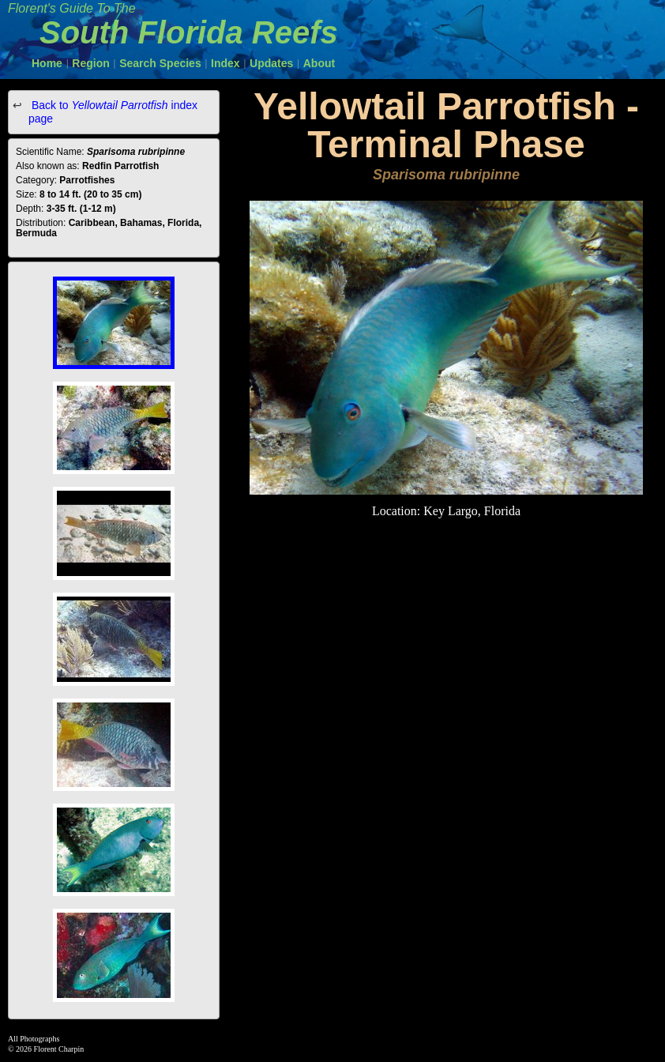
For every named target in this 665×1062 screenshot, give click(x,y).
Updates (271, 63)
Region (90, 63)
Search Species (160, 63)
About (319, 63)
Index (225, 63)
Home (47, 63)
